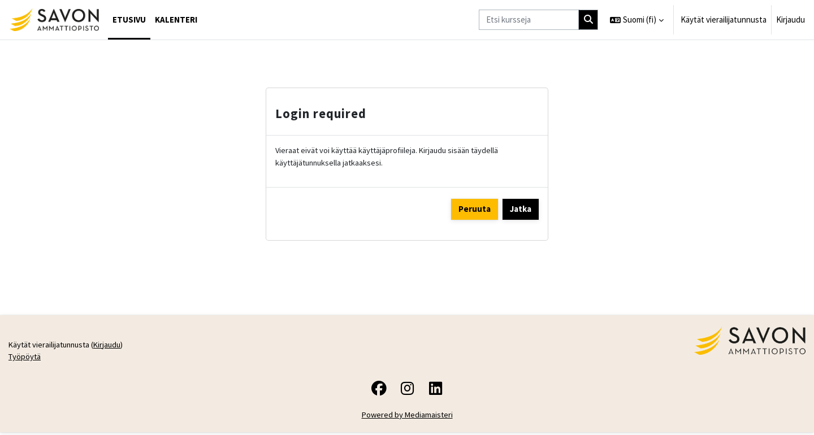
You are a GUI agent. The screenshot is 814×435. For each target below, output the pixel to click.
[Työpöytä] (54, 19)
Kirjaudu (790, 19)
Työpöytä (25, 359)
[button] (637, 20)
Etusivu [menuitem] (129, 19)
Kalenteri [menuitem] (176, 19)
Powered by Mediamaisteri (407, 417)
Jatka (520, 210)
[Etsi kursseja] (529, 20)
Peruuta (474, 210)
